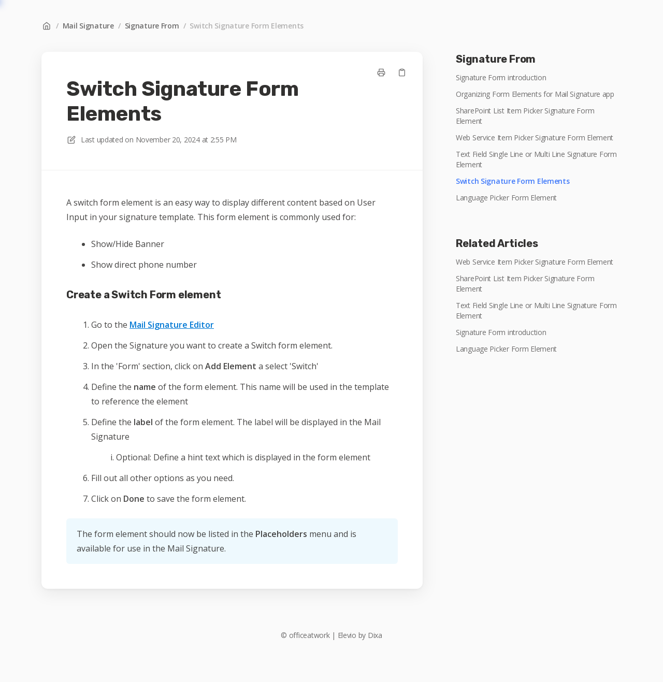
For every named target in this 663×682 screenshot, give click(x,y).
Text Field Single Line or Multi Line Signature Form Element (536, 159)
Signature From (152, 26)
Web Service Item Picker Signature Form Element (534, 137)
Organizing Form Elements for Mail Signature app (535, 94)
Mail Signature (88, 26)
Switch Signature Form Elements (247, 26)
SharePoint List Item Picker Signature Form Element (525, 116)
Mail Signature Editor (171, 324)
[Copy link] (402, 72)
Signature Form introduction (501, 77)
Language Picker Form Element (506, 197)
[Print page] (381, 72)
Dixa (375, 635)
